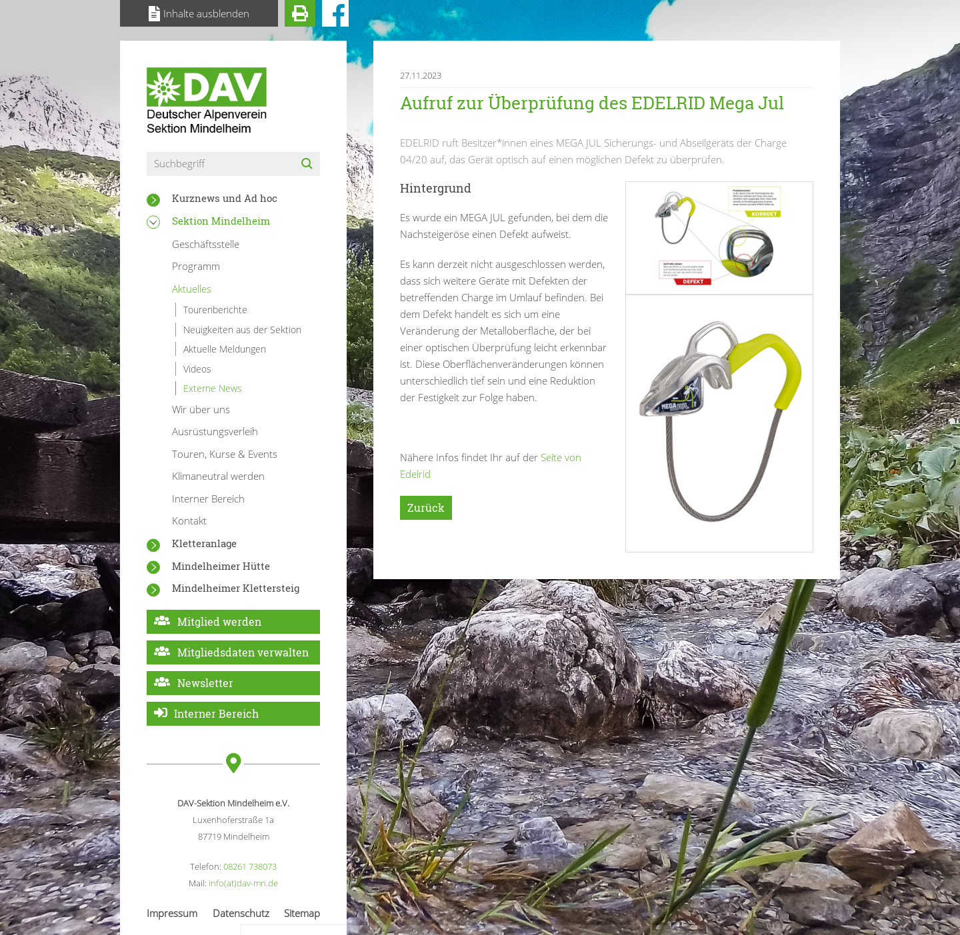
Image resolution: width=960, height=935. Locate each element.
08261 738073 (250, 866)
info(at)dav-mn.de (243, 883)
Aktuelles (191, 288)
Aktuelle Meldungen (224, 349)
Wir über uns (201, 409)
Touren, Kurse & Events (224, 454)
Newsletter (205, 683)
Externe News (212, 388)
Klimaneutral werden (218, 475)
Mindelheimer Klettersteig (235, 587)
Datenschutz (241, 913)
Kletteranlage (204, 543)
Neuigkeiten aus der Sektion (242, 329)
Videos (197, 369)
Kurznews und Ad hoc (224, 198)
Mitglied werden (219, 621)
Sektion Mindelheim (221, 220)
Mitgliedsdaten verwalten (243, 652)
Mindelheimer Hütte (221, 565)
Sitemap (302, 913)
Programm (196, 266)
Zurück (426, 507)
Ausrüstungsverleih (215, 431)
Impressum (172, 913)
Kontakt (189, 520)
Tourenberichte (215, 309)
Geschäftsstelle (205, 244)
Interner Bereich (208, 498)
